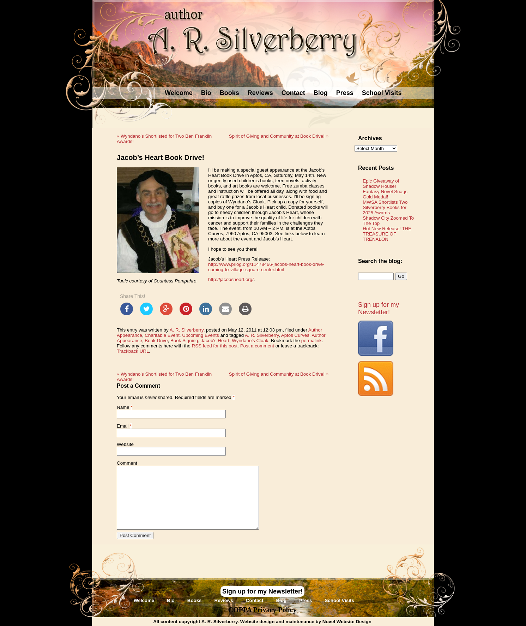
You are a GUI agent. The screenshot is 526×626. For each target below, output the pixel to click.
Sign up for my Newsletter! (378, 308)
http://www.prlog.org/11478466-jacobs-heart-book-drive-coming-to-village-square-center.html (266, 267)
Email (122, 426)
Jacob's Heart (215, 340)
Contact (293, 92)
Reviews (260, 92)
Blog (321, 92)
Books (229, 92)
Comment (127, 463)
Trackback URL (133, 351)
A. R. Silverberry (187, 330)
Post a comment (257, 345)
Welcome (179, 92)
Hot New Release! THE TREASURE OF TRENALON (387, 234)
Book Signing (184, 340)
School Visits (382, 92)
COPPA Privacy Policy (262, 610)
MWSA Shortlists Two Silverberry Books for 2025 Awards (385, 207)
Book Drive (156, 340)
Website (125, 444)
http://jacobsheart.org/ (231, 279)
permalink (311, 340)
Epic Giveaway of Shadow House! (381, 183)
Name (123, 407)
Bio (206, 92)
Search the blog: (380, 261)
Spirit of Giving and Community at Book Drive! (278, 136)
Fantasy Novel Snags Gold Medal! (385, 194)
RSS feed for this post (215, 345)
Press (344, 92)
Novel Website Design (346, 621)
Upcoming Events (200, 335)
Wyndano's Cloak (250, 340)
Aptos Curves (295, 335)
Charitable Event (162, 335)
